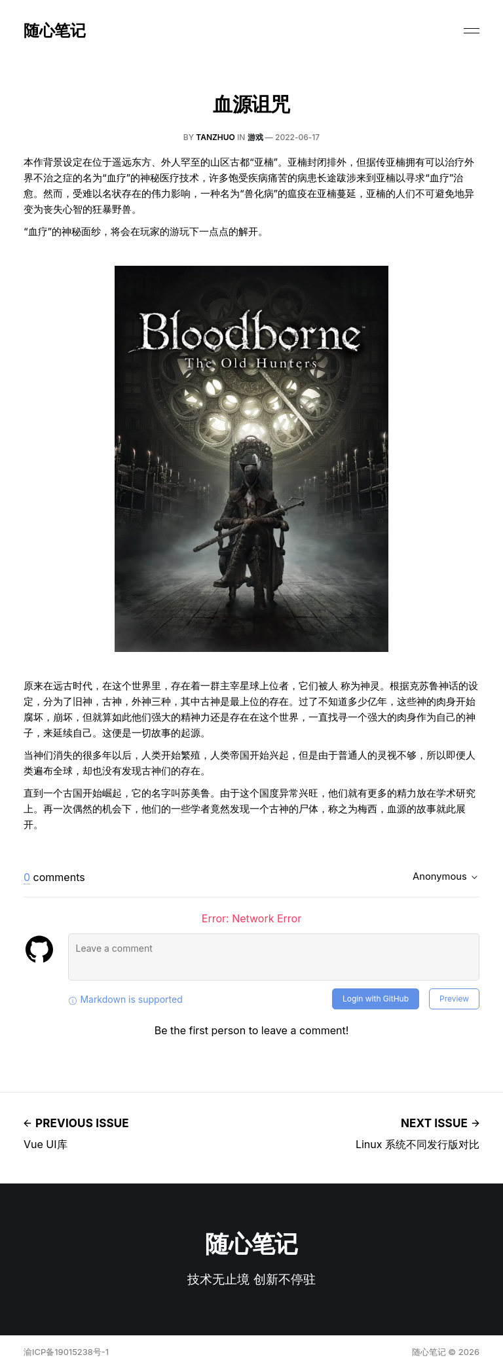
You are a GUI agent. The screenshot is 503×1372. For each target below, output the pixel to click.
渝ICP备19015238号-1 (66, 1351)
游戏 (255, 137)
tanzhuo (215, 137)
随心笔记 (54, 31)
